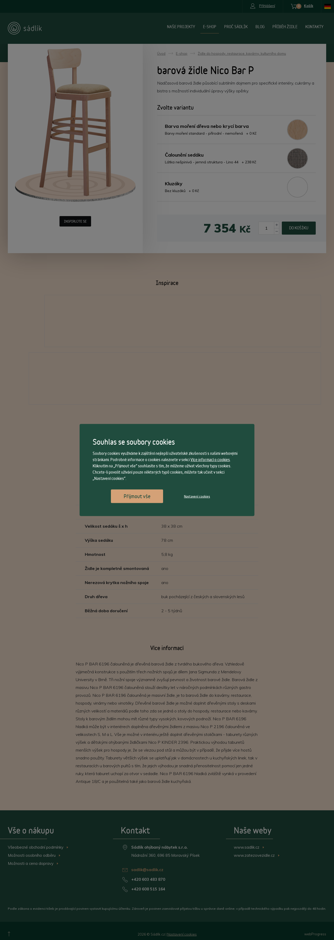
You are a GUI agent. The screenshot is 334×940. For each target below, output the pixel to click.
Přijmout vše (137, 496)
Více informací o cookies (210, 459)
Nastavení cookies (197, 496)
